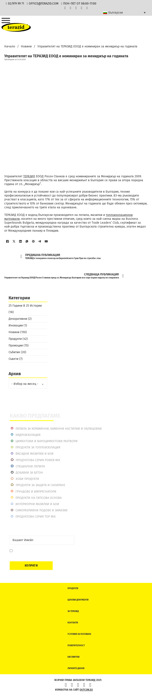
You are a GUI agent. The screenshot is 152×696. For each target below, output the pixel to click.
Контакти (73, 622)
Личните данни (76, 668)
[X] (14, 241)
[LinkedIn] (20, 241)
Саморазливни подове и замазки (41, 510)
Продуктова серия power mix (38, 460)
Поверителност (76, 645)
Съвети (13, 359)
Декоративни (18, 319)
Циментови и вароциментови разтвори (46, 441)
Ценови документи (78, 600)
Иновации (16, 325)
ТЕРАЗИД (29, 176)
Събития (14, 352)
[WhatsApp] (27, 241)
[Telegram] (40, 241)
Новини (26, 46)
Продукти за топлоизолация (37, 447)
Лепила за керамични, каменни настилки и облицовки (58, 429)
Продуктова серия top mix (35, 516)
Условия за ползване (79, 634)
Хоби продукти (27, 479)
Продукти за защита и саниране (40, 485)
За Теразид (73, 611)
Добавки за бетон (29, 472)
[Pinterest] (33, 241)
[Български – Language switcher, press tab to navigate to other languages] (124, 12)
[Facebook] (7, 241)
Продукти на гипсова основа (38, 498)
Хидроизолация (27, 435)
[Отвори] (6, 20)
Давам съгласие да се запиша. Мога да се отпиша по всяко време (42, 553)
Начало (9, 46)
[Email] (42, 540)
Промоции (16, 345)
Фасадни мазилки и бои (34, 454)
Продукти (15, 339)
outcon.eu (86, 689)
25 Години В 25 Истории (25, 305)
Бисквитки (74, 657)
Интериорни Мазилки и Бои (37, 504)
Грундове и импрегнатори (35, 491)
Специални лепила (30, 466)
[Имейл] (46, 241)
